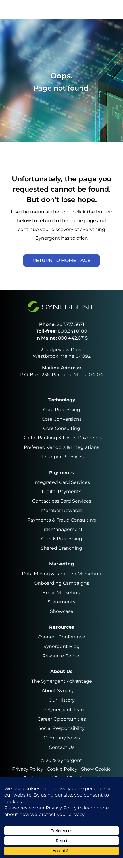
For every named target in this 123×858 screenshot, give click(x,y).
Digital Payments (61, 491)
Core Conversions (62, 419)
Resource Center (61, 656)
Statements (61, 602)
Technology (61, 400)
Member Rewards (61, 510)
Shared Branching (61, 548)
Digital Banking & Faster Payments (62, 437)
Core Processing (61, 409)
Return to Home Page (61, 260)
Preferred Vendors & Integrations (61, 447)
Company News (61, 737)
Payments (61, 472)
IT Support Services (61, 456)
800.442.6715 (73, 338)
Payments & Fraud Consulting (61, 520)
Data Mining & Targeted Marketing (61, 573)
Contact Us (61, 747)
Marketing (61, 564)
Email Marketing (61, 592)
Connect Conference (61, 637)
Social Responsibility (61, 728)
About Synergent (62, 690)
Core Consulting (61, 428)
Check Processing (61, 538)
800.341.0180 (72, 331)
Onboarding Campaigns (61, 583)
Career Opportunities (61, 719)
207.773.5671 (70, 324)
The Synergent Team (62, 709)
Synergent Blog (61, 646)
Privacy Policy (27, 769)
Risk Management (61, 529)
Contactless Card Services (61, 501)
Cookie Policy (62, 769)
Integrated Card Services (61, 482)
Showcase (61, 611)
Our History (62, 700)
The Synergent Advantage (61, 681)
